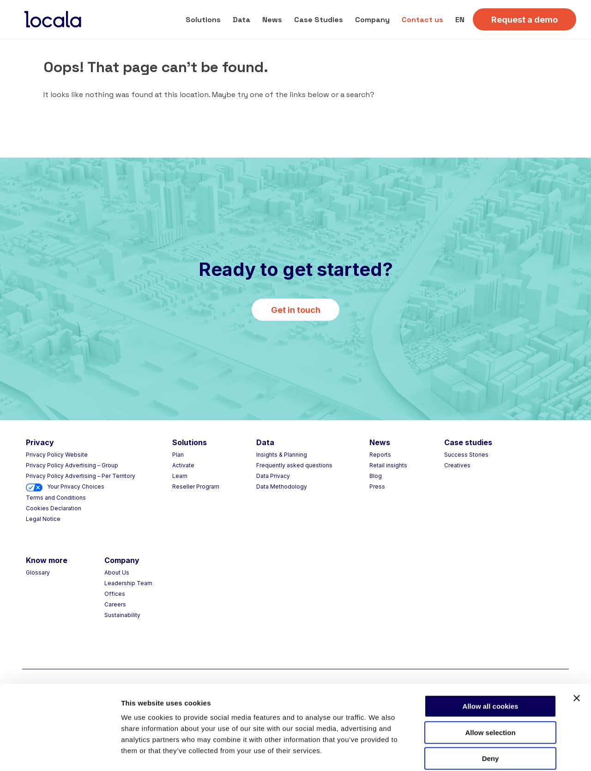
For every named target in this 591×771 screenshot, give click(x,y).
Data (241, 19)
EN (459, 19)
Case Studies (318, 19)
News (272, 19)
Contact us (422, 19)
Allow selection (490, 687)
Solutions (203, 19)
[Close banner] (576, 652)
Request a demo (524, 19)
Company (372, 19)
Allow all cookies (491, 660)
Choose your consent (499, 753)
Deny (490, 712)
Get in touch (295, 310)
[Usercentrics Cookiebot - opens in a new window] (59, 753)
